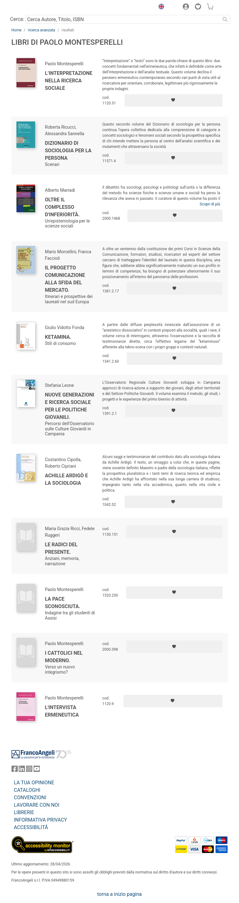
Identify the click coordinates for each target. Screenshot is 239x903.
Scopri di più (210, 204)
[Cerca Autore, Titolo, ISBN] (122, 19)
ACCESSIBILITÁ (31, 827)
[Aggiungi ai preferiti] (174, 100)
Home (16, 30)
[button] (160, 7)
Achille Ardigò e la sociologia (66, 479)
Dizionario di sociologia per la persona (68, 150)
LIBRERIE (24, 812)
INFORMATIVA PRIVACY (40, 820)
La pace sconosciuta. (62, 602)
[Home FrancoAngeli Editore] (32, 7)
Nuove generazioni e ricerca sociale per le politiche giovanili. (69, 406)
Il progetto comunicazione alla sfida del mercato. (65, 279)
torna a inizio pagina (119, 894)
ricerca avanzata (41, 30)
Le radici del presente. (61, 548)
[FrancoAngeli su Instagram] (29, 770)
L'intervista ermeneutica (62, 711)
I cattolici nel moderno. (64, 656)
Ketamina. (58, 337)
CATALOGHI (27, 790)
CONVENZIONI (30, 797)
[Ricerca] (225, 19)
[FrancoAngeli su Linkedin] (22, 770)
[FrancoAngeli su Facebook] (14, 770)
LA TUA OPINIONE (34, 783)
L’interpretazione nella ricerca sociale (69, 80)
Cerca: (17, 19)
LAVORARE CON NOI (36, 805)
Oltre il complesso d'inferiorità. (62, 207)
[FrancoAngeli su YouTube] (37, 770)
